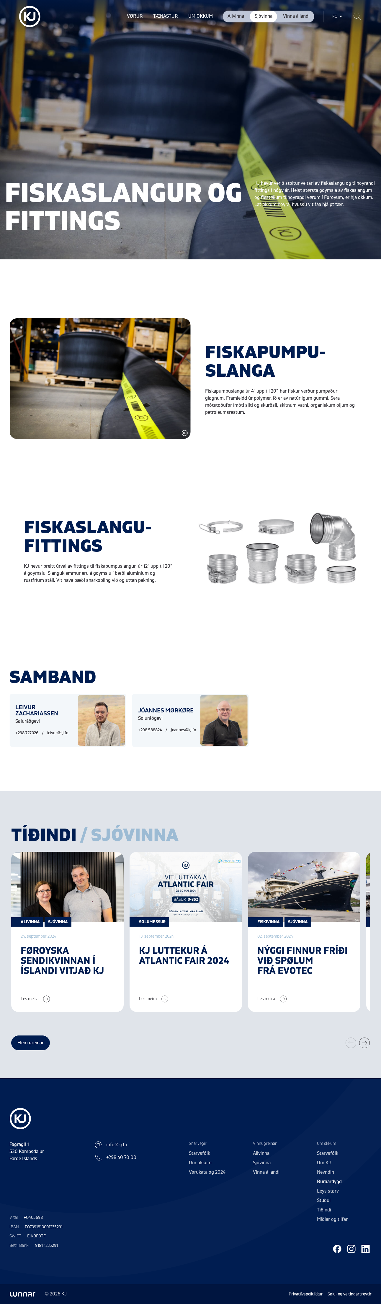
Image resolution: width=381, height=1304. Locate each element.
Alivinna (236, 16)
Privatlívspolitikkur (306, 1294)
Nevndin (325, 1172)
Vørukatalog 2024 (207, 1172)
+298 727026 (26, 732)
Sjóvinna (263, 16)
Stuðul (324, 1200)
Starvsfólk (199, 1153)
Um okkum (200, 16)
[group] (67, 932)
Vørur (135, 16)
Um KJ (324, 1163)
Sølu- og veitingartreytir (350, 1294)
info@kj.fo (110, 1144)
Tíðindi (324, 1210)
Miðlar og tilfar (332, 1219)
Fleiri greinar (30, 1043)
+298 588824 (150, 729)
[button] (364, 1043)
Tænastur (165, 16)
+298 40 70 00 (115, 1157)
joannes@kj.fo (183, 729)
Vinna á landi (296, 16)
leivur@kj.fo (57, 732)
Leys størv (328, 1191)
